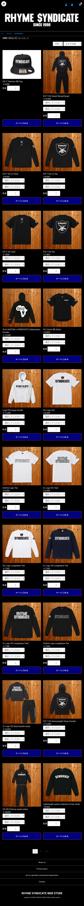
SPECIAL (9, 34)
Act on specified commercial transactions (42, 875)
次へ (47, 851)
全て (2, 34)
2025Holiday (18, 34)
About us (42, 862)
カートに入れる (22, 123)
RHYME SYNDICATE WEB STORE (42, 18)
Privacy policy (42, 869)
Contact (42, 882)
